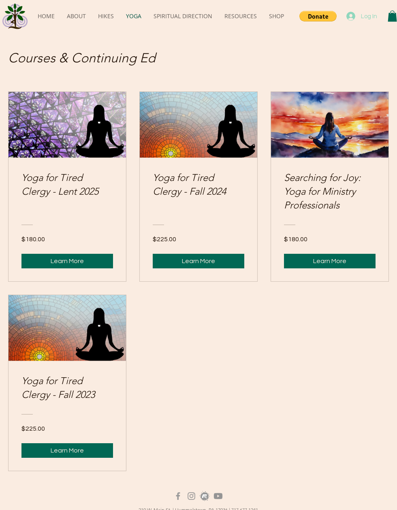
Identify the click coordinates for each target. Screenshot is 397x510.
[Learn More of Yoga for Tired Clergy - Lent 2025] (67, 261)
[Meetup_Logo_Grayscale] (205, 496)
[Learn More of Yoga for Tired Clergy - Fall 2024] (198, 261)
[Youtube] (218, 496)
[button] (318, 16)
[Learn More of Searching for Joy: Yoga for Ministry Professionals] (330, 261)
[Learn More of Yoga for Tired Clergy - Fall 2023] (67, 450)
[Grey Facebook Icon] (178, 496)
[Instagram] (191, 496)
